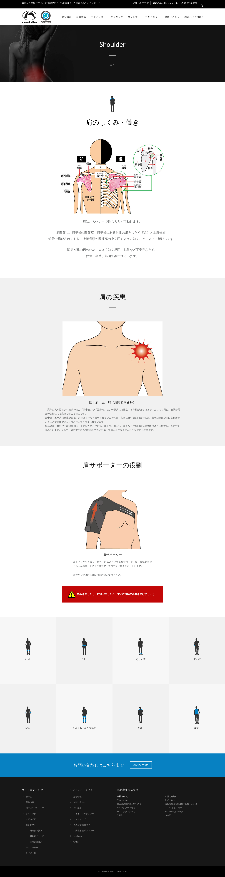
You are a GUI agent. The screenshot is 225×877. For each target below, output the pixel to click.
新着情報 (81, 16)
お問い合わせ (172, 16)
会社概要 (77, 808)
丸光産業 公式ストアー (83, 830)
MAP (120, 815)
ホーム (29, 797)
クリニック (117, 16)
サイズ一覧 (31, 853)
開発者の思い (36, 830)
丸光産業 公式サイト (82, 825)
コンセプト (134, 16)
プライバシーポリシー (83, 813)
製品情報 (67, 16)
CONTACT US (140, 765)
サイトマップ (79, 819)
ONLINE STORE (141, 3)
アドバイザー (98, 16)
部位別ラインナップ (35, 808)
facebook (77, 836)
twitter (76, 842)
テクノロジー (152, 16)
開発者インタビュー (39, 836)
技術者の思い (36, 842)
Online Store (193, 16)
